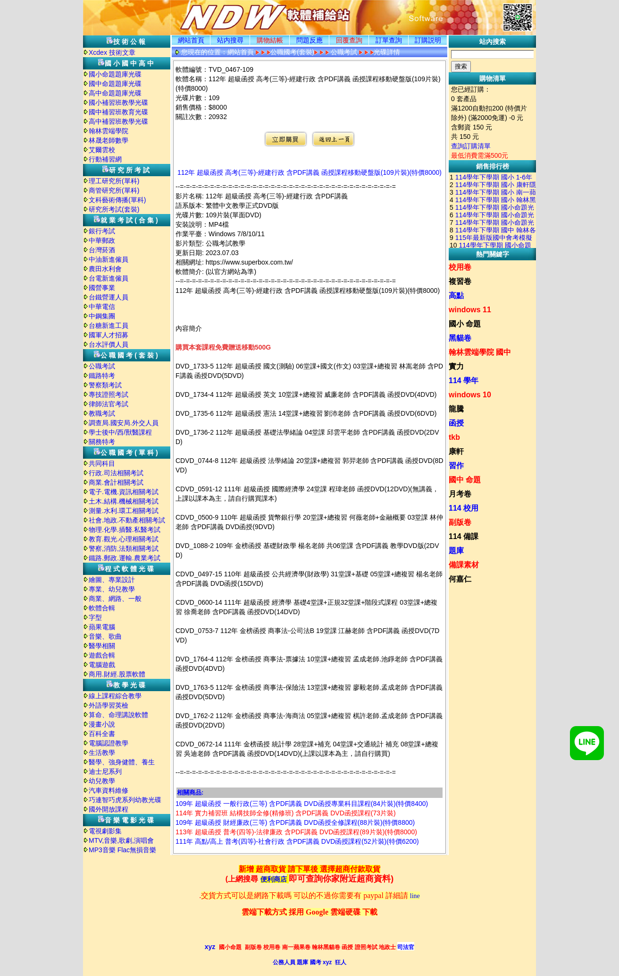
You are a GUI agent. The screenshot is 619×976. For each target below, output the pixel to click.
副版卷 (460, 522)
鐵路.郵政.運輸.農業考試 (124, 558)
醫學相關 (102, 646)
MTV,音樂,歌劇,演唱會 (121, 840)
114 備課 (463, 536)
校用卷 (460, 267)
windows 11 (470, 310)
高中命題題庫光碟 (115, 93)
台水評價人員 (108, 344)
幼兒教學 (102, 781)
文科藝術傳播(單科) (117, 200)
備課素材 (464, 565)
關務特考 (102, 441)
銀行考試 (102, 231)
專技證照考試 (108, 394)
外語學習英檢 (108, 705)
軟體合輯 (102, 608)
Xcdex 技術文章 (112, 52)
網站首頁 (191, 40)
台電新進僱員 (108, 278)
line (415, 895)
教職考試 (102, 413)
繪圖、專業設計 (112, 579)
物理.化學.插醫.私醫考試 (124, 529)
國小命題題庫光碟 (115, 74)
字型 (95, 617)
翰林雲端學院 (108, 131)
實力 (456, 366)
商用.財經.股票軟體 (117, 674)
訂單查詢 (389, 40)
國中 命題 (465, 480)
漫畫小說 (102, 724)
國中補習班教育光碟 (118, 112)
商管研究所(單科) (114, 190)
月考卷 (460, 494)
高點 (456, 295)
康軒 (456, 451)
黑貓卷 (460, 338)
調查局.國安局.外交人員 (124, 423)
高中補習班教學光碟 (118, 121)
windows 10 (470, 395)
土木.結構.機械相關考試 (124, 501)
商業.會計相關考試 (116, 482)
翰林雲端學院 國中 (480, 352)
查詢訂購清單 (471, 146)
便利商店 (273, 879)
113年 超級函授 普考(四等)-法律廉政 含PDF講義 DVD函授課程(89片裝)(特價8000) (296, 832)
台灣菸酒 (102, 250)
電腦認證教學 (108, 743)
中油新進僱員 (108, 259)
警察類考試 (105, 385)
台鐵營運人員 (108, 297)
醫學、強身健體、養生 (122, 762)
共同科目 (102, 463)
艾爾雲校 (102, 150)
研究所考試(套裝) (114, 209)
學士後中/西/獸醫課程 (120, 432)
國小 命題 (465, 324)
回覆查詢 (349, 40)
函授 (456, 423)
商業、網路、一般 (115, 598)
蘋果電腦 (102, 627)
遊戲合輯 (102, 655)
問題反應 (309, 40)
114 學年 (463, 381)
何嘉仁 (460, 579)
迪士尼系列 (105, 771)
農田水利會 (105, 269)
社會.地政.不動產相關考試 (127, 520)
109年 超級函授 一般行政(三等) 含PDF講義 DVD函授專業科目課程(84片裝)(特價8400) (302, 803)
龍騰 (456, 409)
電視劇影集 (105, 831)
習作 (456, 466)
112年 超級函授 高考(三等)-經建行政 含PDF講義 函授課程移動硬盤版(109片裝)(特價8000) (309, 172)
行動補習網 (105, 159)
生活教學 (102, 752)
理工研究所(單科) (114, 181)
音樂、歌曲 (105, 636)
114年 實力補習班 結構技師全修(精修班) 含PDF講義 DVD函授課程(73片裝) (286, 813)
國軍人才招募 (108, 335)
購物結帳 (270, 40)
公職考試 (102, 366)
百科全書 (102, 733)
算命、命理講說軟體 (118, 715)
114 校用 (463, 508)
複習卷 (460, 281)
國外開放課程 (108, 809)
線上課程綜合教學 (115, 696)
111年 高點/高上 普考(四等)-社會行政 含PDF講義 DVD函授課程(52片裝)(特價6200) (297, 841)
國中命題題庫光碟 (115, 83)
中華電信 (102, 306)
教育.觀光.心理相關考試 (124, 539)
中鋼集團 (102, 316)
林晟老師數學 (108, 140)
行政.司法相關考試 (116, 473)
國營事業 (102, 287)
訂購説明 (428, 40)
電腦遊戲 (102, 664)
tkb (454, 437)
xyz (210, 946)
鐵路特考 (102, 375)
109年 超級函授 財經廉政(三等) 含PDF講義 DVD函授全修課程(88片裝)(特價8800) (295, 822)
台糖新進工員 (108, 325)
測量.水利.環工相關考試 (124, 510)
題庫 (456, 551)
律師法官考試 (108, 404)
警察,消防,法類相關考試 (124, 548)
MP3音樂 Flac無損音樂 (122, 850)
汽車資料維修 (108, 790)
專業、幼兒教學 (112, 589)
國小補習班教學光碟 (118, 102)
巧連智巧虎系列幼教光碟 (125, 800)
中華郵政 (102, 240)
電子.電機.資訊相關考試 (124, 492)
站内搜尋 (230, 40)
